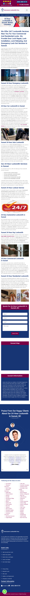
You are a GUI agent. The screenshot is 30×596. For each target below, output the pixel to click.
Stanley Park (8, 503)
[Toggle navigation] (27, 10)
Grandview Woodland (24, 485)
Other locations (9, 508)
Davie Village (8, 488)
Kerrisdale (22, 508)
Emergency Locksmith (19, 91)
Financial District (9, 494)
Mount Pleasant (23, 492)
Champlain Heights (10, 510)
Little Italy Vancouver (10, 516)
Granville (7, 497)
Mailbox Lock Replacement (8, 576)
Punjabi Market (9, 517)
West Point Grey (23, 517)
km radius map (15, 357)
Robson (7, 501)
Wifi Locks (5, 573)
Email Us (6, 586)
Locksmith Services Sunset (10, 15)
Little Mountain (23, 497)
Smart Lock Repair (6, 559)
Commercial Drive (9, 511)
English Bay (8, 492)
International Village (10, 498)
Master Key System (7, 554)
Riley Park (22, 495)
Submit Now (15, 333)
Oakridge (22, 513)
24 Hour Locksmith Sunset (22, 15)
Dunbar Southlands (24, 504)
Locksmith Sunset (14, 594)
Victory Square (9, 504)
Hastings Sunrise (23, 486)
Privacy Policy (5, 569)
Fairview (22, 505)
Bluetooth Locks (6, 571)
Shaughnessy (23, 514)
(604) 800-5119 (22, 2)
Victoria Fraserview (24, 501)
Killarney (22, 491)
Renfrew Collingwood (24, 494)
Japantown (8, 500)
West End (8, 505)
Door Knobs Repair (6, 562)
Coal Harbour (8, 483)
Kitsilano (22, 510)
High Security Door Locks (8, 552)
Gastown (7, 495)
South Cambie (23, 516)
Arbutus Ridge (23, 503)
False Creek (22, 507)
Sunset (21, 500)
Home (2, 15)
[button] (12, 425)
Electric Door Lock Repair (8, 557)
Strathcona (22, 498)
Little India (22, 483)
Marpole (22, 511)
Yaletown (8, 507)
